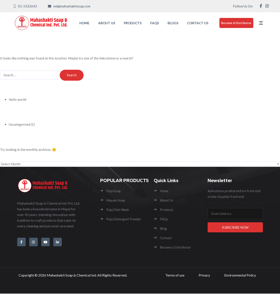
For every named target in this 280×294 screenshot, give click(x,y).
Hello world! (18, 99)
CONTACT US (197, 23)
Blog (160, 228)
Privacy (204, 275)
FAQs (161, 219)
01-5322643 (27, 6)
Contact (163, 238)
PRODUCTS (133, 23)
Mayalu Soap (112, 200)
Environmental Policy (240, 275)
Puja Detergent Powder (120, 219)
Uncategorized (19, 124)
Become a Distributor (172, 247)
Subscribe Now (235, 227)
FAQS (154, 23)
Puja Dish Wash (114, 210)
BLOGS (173, 23)
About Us (163, 200)
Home (161, 191)
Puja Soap (110, 191)
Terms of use (174, 275)
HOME (84, 23)
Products (163, 210)
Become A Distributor (236, 23)
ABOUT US (106, 23)
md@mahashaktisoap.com (71, 6)
